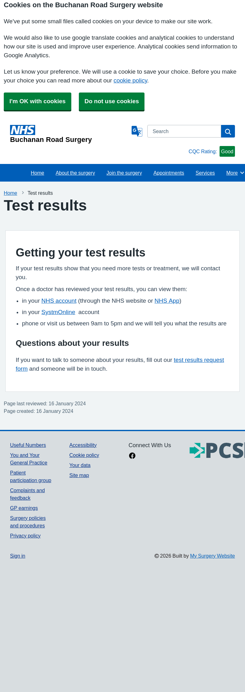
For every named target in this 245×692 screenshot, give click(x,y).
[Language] (137, 131)
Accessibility (83, 444)
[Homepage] (69, 134)
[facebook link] (132, 456)
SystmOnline (58, 312)
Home (37, 172)
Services (205, 172)
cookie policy (130, 80)
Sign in (17, 555)
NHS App (167, 301)
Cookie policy (84, 455)
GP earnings (24, 507)
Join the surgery (124, 172)
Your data (79, 465)
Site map (79, 475)
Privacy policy (25, 535)
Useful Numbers (28, 444)
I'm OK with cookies (37, 101)
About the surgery (75, 172)
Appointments (168, 172)
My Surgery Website (212, 555)
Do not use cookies (111, 101)
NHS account (59, 301)
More (235, 173)
